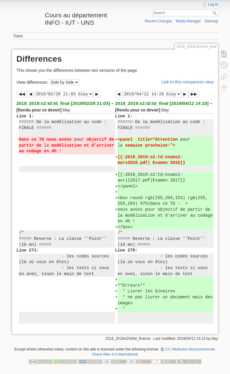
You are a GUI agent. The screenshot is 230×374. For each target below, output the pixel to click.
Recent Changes (158, 21)
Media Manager (188, 21)
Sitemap (211, 21)
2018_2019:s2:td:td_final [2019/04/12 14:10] (162, 103)
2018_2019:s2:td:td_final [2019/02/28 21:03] (63, 103)
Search (215, 13)
